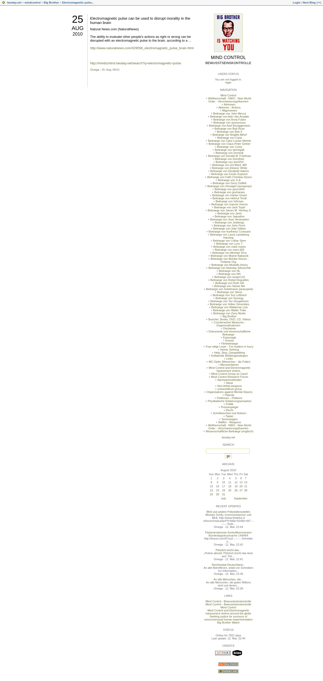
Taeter (229, 416)
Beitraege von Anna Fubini (229, 119)
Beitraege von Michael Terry (229, 252)
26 (235, 490)
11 (229, 482)
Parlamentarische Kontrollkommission (228, 532)
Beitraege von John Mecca (229, 113)
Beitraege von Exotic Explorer (229, 174)
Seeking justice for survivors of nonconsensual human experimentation (228, 618)
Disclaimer (229, 328)
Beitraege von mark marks (229, 246)
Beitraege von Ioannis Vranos (229, 204)
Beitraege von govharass (229, 192)
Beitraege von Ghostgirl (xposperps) (229, 186)
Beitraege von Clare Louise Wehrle (229, 140)
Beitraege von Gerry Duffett (230, 183)
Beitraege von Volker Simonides (229, 304)
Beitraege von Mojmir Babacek (230, 255)
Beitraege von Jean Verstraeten (229, 219)
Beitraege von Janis (229, 213)
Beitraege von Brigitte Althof (229, 134)
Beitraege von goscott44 (229, 189)
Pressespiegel (229, 407)
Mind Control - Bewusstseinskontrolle (228, 601)
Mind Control (228, 57)
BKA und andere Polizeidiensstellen (228, 511)
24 (223, 490)
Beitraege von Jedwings (229, 222)
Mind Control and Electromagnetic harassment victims (230, 369)
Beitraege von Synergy (230, 298)
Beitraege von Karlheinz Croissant (230, 231)
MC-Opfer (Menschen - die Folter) (229, 361)
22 (211, 490)
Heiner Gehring (229, 349)
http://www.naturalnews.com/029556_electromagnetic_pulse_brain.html (142, 48)
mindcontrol (32, 2)
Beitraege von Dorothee (229, 158)
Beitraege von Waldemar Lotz (229, 307)
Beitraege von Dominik (230, 152)
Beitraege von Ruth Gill (229, 283)
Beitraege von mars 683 (229, 249)
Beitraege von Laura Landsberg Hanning (229, 236)
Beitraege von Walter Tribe (229, 310)
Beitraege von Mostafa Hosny (229, 264)
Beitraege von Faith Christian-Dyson (229, 177)
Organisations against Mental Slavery (230, 391)
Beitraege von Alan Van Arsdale (229, 116)
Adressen (229, 104)
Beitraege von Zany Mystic (229, 313)
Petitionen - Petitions (229, 398)
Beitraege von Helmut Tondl (229, 198)
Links (229, 358)
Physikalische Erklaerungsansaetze (229, 401)
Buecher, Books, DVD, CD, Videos (229, 319)
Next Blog (309, 2)
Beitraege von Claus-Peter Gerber (230, 143)
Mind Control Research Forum (229, 376)
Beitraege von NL (229, 270)
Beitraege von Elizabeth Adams (229, 171)
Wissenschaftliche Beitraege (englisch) (229, 431)
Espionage (229, 337)
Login (296, 2)
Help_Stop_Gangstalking (229, 352)
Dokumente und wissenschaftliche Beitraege (230, 333)
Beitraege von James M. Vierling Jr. (229, 210)
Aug (78, 28)
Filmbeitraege (229, 343)
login (228, 82)
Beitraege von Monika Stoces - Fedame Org (230, 260)
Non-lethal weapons (229, 385)
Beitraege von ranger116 (229, 276)
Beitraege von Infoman (230, 201)
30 (217, 494)
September (241, 498)
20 (241, 486)
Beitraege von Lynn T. (229, 243)
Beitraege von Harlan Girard (229, 195)
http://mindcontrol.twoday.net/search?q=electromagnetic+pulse (135, 63)
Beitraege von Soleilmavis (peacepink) (229, 289)
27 (241, 490)
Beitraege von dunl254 (230, 161)
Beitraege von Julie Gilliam (229, 228)
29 (211, 494)
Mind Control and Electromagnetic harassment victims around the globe (228, 612)
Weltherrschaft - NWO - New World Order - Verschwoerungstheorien (229, 100)
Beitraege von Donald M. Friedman (229, 155)
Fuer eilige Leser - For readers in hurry (229, 346)
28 (245, 490)
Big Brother (51, 2)
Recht (229, 410)
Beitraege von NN (229, 273)
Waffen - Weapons (229, 422)
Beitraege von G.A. (229, 180)
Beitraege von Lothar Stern (229, 240)
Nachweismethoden (229, 379)
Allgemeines (229, 110)
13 (241, 482)
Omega (94, 69)
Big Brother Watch (228, 622)
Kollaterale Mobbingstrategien (229, 355)
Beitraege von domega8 (229, 149)
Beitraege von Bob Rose (229, 128)
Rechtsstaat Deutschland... (228, 564)
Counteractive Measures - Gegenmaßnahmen (230, 324)
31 (223, 494)
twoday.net (14, 2)
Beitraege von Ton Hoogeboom (229, 301)
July (223, 498)
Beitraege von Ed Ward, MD (229, 164)
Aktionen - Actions (229, 107)
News (229, 382)
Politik (229, 404)
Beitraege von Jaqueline (230, 216)
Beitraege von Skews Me (229, 286)
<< (318, 2)
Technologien (229, 419)
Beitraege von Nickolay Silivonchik (229, 267)
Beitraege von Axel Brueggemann (229, 125)
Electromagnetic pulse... (78, 2)
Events (229, 340)
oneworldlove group (230, 388)
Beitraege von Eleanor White (229, 167)
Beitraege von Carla (229, 137)
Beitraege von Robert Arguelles (229, 279)
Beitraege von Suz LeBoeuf (230, 295)
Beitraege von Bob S (229, 131)
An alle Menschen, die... (228, 579)
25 (77, 19)
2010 (77, 34)
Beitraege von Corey (229, 146)
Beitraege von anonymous (229, 122)
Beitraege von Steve (229, 292)
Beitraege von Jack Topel (229, 207)
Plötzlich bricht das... (228, 550)
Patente (229, 394)
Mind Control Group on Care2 (229, 373)
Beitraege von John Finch (229, 225)
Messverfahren (229, 364)
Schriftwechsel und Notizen (229, 413)
